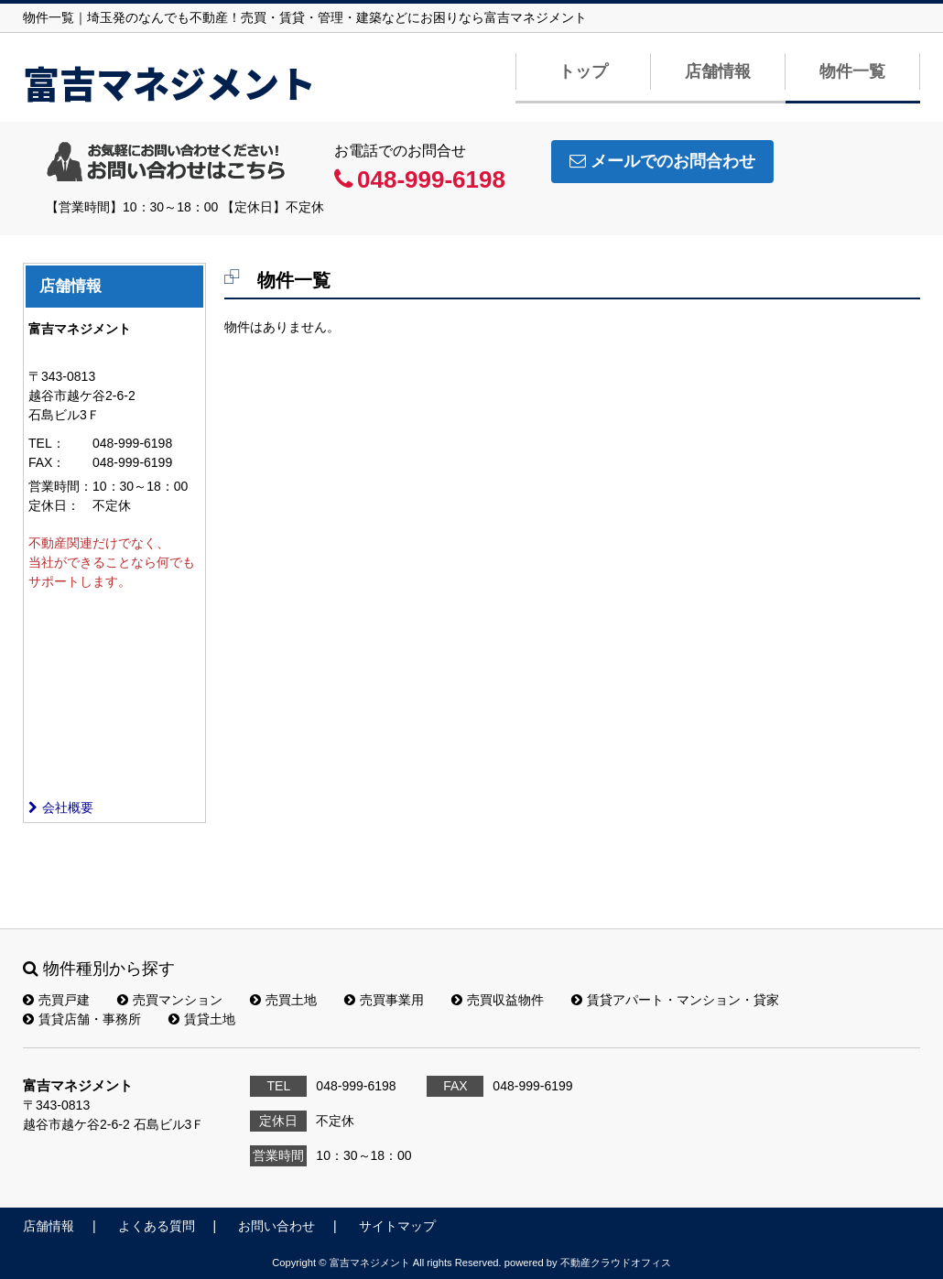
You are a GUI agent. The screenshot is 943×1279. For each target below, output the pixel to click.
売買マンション (169, 999)
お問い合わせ (276, 1226)
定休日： (54, 505)
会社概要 (60, 807)
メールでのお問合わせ (662, 161)
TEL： (46, 443)
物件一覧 (852, 71)
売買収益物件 (497, 999)
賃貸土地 (201, 1019)
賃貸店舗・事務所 (82, 1019)
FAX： (46, 462)
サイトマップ (397, 1226)
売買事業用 (384, 999)
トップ (583, 71)
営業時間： (60, 486)
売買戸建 (56, 999)
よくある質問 (156, 1226)
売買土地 (283, 999)
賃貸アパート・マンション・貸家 (675, 999)
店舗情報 (718, 71)
